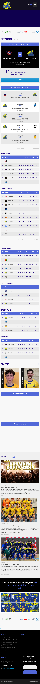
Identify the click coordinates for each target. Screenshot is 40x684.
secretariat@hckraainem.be (8, 668)
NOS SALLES (33, 644)
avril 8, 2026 (20, 93)
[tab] (14, 456)
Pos (3, 157)
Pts (37, 157)
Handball (6, 534)
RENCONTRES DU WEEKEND (20, 87)
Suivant (36, 147)
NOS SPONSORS (25, 642)
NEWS (32, 638)
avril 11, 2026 (20, 104)
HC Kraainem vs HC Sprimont (20, 140)
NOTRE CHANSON (20, 424)
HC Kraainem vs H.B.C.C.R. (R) (20, 129)
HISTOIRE (24, 644)
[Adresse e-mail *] (30, 667)
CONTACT (24, 640)
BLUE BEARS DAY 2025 (20, 394)
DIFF (33, 157)
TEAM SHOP (24, 638)
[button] (5, 597)
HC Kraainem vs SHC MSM (20, 108)
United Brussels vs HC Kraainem (20, 98)
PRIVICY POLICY (34, 642)
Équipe (6, 157)
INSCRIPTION (20, 80)
